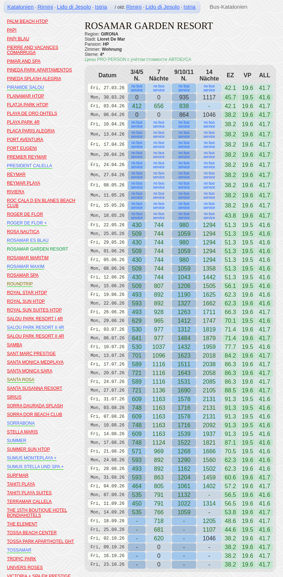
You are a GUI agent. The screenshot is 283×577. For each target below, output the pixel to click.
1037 (158, 347)
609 (137, 399)
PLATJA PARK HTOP (27, 104)
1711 (209, 312)
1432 (184, 347)
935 (184, 97)
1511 (184, 364)
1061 (184, 486)
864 (184, 115)
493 (137, 295)
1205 (209, 521)
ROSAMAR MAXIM (25, 266)
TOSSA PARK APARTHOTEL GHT (40, 541)
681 (159, 530)
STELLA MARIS (22, 431)
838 (184, 106)
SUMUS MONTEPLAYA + (32, 458)
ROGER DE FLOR (25, 214)
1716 (184, 408)
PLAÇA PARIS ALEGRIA (31, 130)
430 (137, 225)
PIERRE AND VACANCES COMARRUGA (32, 50)
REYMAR (16, 174)
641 (137, 338)
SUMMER (16, 440)
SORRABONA (21, 423)
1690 (184, 390)
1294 (209, 225)
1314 (209, 503)
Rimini (45, 7)
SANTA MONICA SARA (29, 371)
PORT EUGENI (22, 148)
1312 (184, 329)
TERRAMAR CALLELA (29, 501)
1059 (184, 234)
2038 (209, 364)
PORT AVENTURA (25, 139)
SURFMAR (17, 475)
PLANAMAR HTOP (25, 96)
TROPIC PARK (21, 558)
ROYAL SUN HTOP (26, 301)
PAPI (11, 30)
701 (137, 356)
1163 (158, 399)
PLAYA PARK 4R (23, 122)
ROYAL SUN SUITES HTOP (34, 310)
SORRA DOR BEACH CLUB (34, 414)
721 (137, 373)
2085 (209, 382)
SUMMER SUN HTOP (28, 449)
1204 (184, 477)
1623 (184, 356)
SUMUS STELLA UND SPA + (35, 466)
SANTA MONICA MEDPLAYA (35, 362)
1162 (184, 469)
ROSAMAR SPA (23, 275)
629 (137, 321)
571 (137, 451)
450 (137, 503)
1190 (184, 295)
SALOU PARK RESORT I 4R (35, 318)
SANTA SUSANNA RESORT (34, 388)
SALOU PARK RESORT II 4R (35, 327)
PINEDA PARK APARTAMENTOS (39, 70)
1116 (158, 364)
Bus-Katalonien (228, 7)
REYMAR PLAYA (23, 183)
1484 (184, 338)
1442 (209, 277)
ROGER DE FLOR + (27, 223)
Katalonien (20, 7)
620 (159, 538)
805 (159, 486)
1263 (184, 312)
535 (137, 495)
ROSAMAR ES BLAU (28, 240)
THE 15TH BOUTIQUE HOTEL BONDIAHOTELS (37, 513)
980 (184, 225)
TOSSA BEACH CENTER (32, 532)
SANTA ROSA (21, 379)
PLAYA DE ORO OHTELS (32, 113)
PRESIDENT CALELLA (29, 165)
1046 (209, 538)
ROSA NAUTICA (23, 231)
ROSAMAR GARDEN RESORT (37, 249)
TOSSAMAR (19, 550)
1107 (209, 530)
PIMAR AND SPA (23, 61)
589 (137, 364)
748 (137, 408)
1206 (184, 286)
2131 (209, 399)
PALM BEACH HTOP (27, 21)
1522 (184, 443)
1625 (209, 295)
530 (137, 329)
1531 (184, 382)
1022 (184, 503)
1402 (209, 486)
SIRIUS (14, 397)
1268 (184, 451)
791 (159, 503)
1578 (184, 399)
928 (159, 312)
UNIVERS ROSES (25, 567)
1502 (209, 469)
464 (137, 486)
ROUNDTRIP (20, 284)
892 (159, 295)
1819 (209, 329)
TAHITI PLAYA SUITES (29, 492)
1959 (209, 347)
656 (159, 106)
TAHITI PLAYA (21, 484)
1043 (184, 277)
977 (159, 329)
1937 (209, 434)
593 (137, 303)
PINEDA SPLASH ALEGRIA (34, 78)
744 (159, 225)
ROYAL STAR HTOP (27, 292)
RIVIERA (15, 191)
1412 (184, 321)
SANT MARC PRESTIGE (31, 353)
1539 (184, 434)
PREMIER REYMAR (27, 157)
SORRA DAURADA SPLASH (35, 405)
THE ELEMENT (22, 524)
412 (137, 106)
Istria (101, 7)
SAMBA (14, 344)
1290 (184, 460)
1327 (184, 303)
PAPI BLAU (18, 38)
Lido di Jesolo (74, 7)
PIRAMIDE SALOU (25, 87)
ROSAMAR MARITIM (28, 257)
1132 (184, 495)
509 (137, 234)
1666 (209, 451)
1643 (184, 373)
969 (159, 451)
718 (159, 521)
